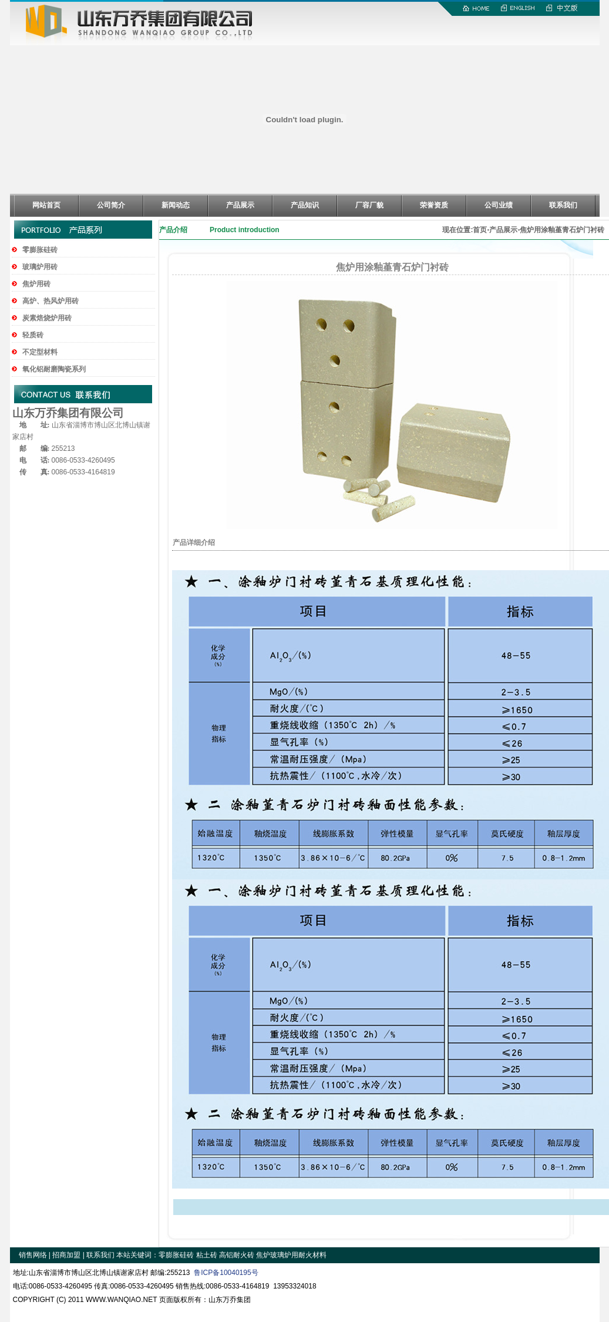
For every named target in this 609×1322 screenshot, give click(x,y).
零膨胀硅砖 (40, 250)
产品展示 (240, 205)
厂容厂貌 (369, 205)
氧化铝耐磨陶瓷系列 (54, 369)
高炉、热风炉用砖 (50, 301)
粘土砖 (206, 1255)
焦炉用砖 (36, 284)
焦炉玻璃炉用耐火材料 (291, 1255)
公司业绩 (498, 205)
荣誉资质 (434, 205)
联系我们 (563, 205)
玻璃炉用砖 (40, 267)
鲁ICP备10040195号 (226, 1273)
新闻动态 (175, 205)
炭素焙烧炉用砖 (47, 318)
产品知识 (305, 205)
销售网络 (33, 1255)
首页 (480, 230)
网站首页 (46, 205)
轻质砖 (32, 335)
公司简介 (111, 205)
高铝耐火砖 (236, 1255)
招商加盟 (66, 1255)
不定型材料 (40, 352)
